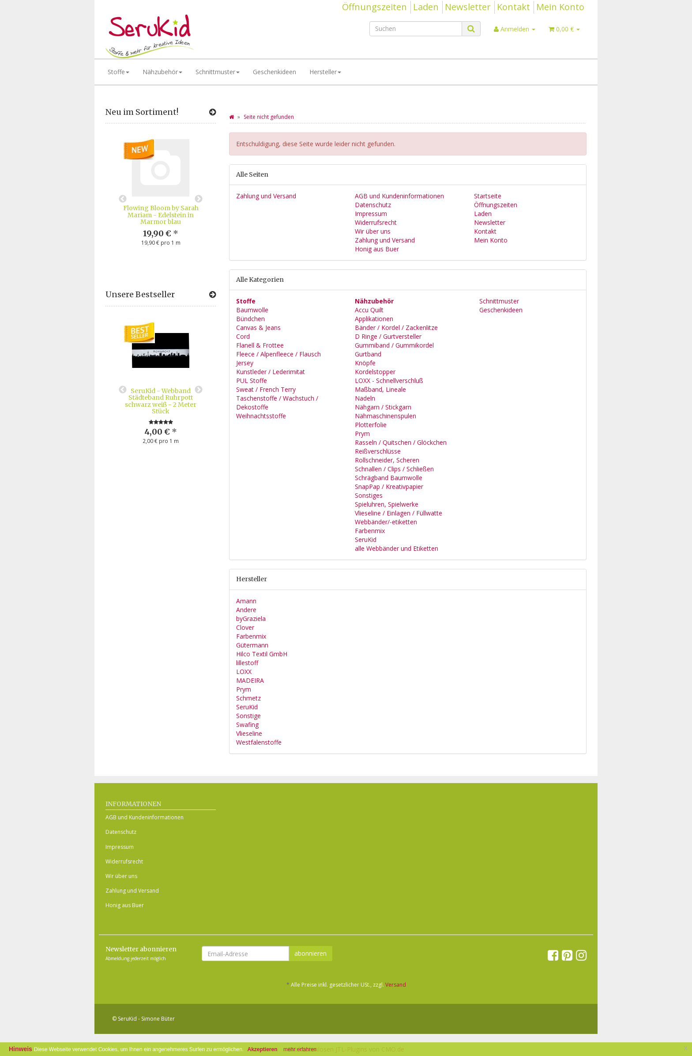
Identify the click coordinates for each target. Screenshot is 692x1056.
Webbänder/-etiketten (386, 522)
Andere (246, 610)
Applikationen (374, 318)
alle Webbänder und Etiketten (396, 548)
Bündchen (250, 318)
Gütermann (252, 645)
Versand (395, 984)
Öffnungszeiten (374, 7)
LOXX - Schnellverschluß (389, 380)
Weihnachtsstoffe (261, 416)
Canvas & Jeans (258, 327)
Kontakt (513, 7)
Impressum (371, 213)
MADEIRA (250, 680)
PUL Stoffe (251, 380)
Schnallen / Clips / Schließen (394, 469)
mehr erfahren (299, 1049)
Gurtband (368, 354)
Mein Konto (560, 7)
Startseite (487, 196)
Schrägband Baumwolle (388, 477)
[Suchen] (415, 28)
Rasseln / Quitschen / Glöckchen (401, 442)
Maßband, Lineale (380, 389)
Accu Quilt (369, 310)
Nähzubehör (162, 72)
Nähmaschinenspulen (385, 416)
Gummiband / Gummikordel (394, 345)
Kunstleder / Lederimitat (270, 371)
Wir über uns (373, 231)
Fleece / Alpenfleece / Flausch (278, 354)
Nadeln (365, 398)
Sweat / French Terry (266, 389)
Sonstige (248, 716)
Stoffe (118, 72)
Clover (245, 627)
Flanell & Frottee (260, 345)
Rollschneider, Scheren (387, 460)
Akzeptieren (263, 1049)
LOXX (244, 671)
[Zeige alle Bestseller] (212, 294)
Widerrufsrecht (376, 222)
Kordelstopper (375, 371)
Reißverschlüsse (378, 451)
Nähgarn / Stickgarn (383, 407)
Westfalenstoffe (259, 742)
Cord (243, 336)
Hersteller (325, 72)
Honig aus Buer (377, 249)
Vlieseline (249, 733)
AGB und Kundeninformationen (399, 196)
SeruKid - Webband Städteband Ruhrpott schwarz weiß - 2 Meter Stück (160, 401)
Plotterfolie (371, 424)
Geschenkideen (274, 72)
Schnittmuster (218, 72)
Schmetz (248, 698)
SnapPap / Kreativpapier (389, 486)
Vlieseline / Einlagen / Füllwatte (398, 513)
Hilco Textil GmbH (261, 654)
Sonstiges (369, 495)
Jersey (244, 363)
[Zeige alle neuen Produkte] (212, 112)
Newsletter (468, 7)
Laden (426, 7)
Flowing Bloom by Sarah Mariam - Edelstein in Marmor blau (161, 215)
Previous (122, 199)
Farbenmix (370, 530)
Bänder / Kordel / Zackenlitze (396, 327)
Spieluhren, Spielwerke (386, 504)
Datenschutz (373, 205)
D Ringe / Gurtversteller (388, 336)
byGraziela (251, 618)
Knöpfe (365, 363)
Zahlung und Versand (266, 196)
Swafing (247, 724)
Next (198, 199)
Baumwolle (252, 310)
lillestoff (247, 663)
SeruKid (365, 539)
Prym (362, 433)
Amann (246, 601)
